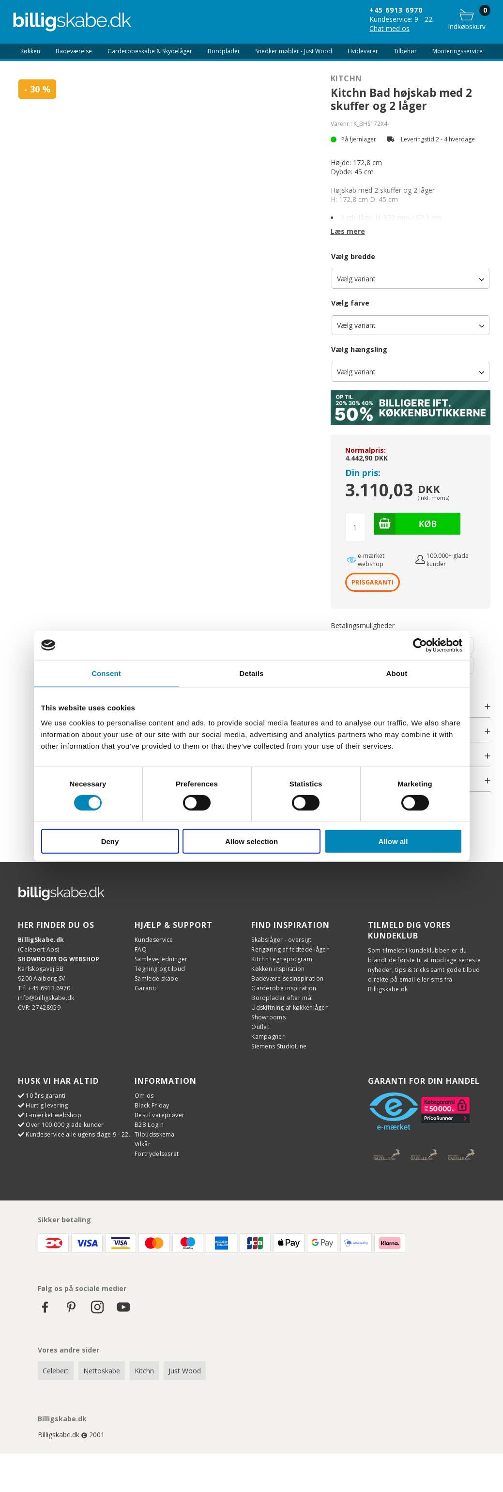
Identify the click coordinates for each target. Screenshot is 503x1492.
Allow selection (251, 841)
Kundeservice (154, 939)
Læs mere (348, 231)
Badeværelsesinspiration (287, 978)
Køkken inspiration (278, 968)
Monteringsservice (457, 51)
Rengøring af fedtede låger (290, 949)
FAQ (141, 949)
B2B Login (149, 1124)
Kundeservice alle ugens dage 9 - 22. (78, 1134)
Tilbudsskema (155, 1134)
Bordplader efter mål (282, 997)
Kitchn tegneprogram (281, 958)
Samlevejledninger (161, 958)
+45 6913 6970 (396, 10)
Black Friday (152, 1105)
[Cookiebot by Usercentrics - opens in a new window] (420, 645)
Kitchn (346, 78)
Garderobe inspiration (283, 988)
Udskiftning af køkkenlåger (289, 1007)
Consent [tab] (106, 673)
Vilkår (143, 1143)
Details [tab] (252, 673)
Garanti (145, 988)
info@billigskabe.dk (46, 997)
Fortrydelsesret (157, 1153)
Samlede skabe (156, 978)
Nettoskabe (101, 1370)
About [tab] (397, 673)
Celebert (56, 1370)
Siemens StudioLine (278, 1046)
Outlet (260, 1026)
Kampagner (268, 1036)
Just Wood (184, 1370)
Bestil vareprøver (159, 1114)
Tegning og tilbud (160, 968)
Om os (144, 1095)
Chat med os (389, 28)
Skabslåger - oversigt (281, 939)
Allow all (393, 841)
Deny (110, 841)
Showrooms (268, 1017)
